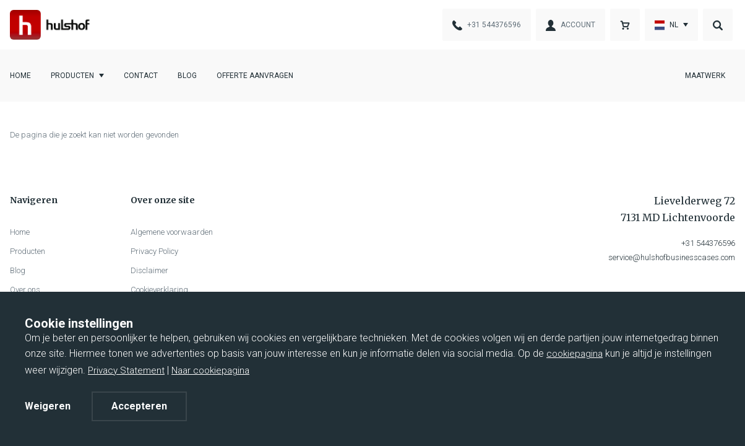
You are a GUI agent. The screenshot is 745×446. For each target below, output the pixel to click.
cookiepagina (574, 353)
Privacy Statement (126, 370)
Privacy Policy (154, 251)
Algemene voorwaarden (172, 232)
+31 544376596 (708, 243)
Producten (72, 75)
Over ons (25, 289)
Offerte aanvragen (255, 75)
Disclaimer (149, 270)
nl (666, 25)
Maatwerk (705, 75)
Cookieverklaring (159, 289)
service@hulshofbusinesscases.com (671, 257)
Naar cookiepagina (210, 370)
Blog (187, 75)
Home (20, 75)
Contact (141, 75)
